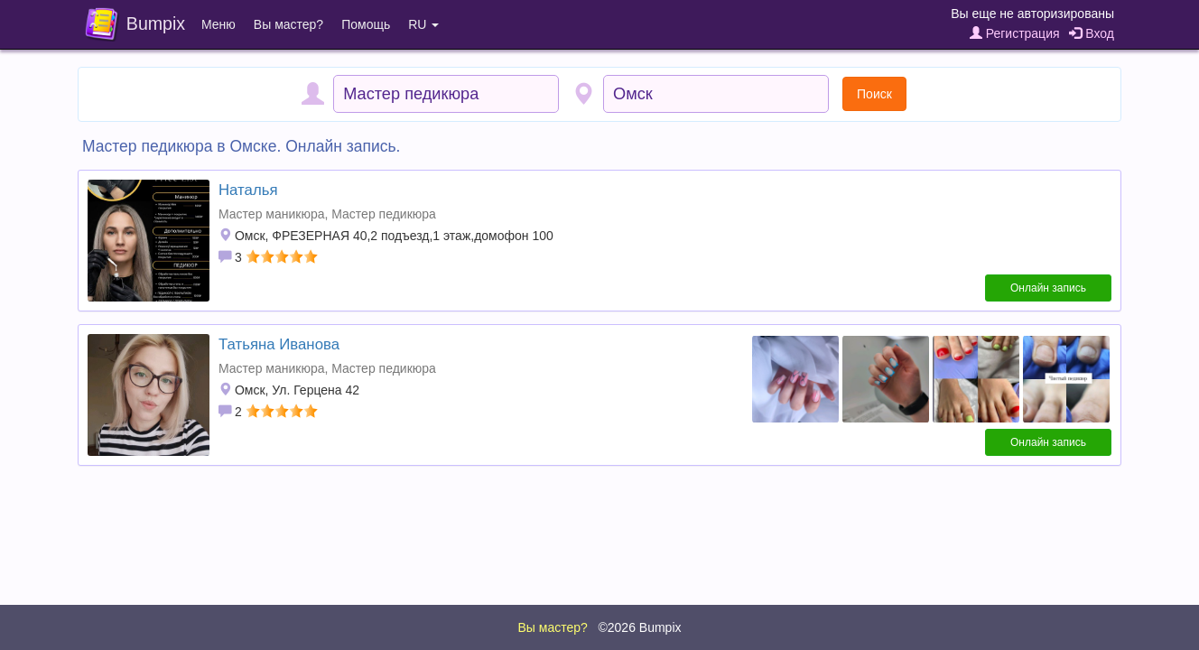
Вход (1091, 33)
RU (423, 24)
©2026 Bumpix (639, 627)
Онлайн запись (1048, 288)
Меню (218, 24)
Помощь (365, 24)
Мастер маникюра (271, 214)
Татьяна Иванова (278, 344)
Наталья (248, 190)
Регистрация (1015, 33)
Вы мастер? (288, 24)
